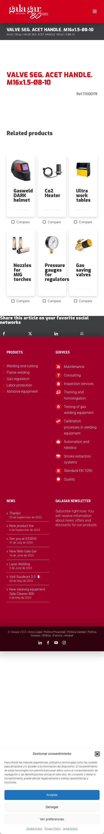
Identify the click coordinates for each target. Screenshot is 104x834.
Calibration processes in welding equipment (80, 427)
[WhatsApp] (82, 333)
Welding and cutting (22, 366)
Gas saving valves (83, 270)
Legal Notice (70, 828)
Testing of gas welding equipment (79, 410)
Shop (18, 34)
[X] (30, 333)
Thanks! (15, 513)
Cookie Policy (34, 828)
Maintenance (74, 367)
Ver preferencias (52, 819)
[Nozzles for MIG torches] (20, 246)
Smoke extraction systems (77, 459)
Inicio (10, 34)
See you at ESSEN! (23, 539)
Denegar (52, 807)
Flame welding (18, 372)
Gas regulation (18, 379)
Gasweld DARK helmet (23, 195)
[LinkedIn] (56, 333)
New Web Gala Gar (23, 551)
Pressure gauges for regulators (57, 272)
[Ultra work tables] (83, 171)
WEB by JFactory (52, 635)
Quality (69, 479)
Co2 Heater (52, 193)
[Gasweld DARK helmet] (20, 171)
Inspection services (79, 384)
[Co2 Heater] (52, 171)
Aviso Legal (35, 632)
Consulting (72, 375)
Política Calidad (76, 632)
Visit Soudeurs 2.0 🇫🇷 (25, 577)
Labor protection (19, 385)
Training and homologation (75, 395)
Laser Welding (19, 564)
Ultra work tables (83, 195)
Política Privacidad (54, 632)
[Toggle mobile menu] (95, 11)
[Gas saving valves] (83, 246)
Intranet (68, 635)
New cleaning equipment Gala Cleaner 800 (27, 591)
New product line (21, 526)
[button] (97, 754)
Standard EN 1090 (78, 471)
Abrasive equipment (22, 391)
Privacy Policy (53, 828)
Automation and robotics (76, 445)
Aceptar (52, 795)
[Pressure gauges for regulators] (52, 246)
